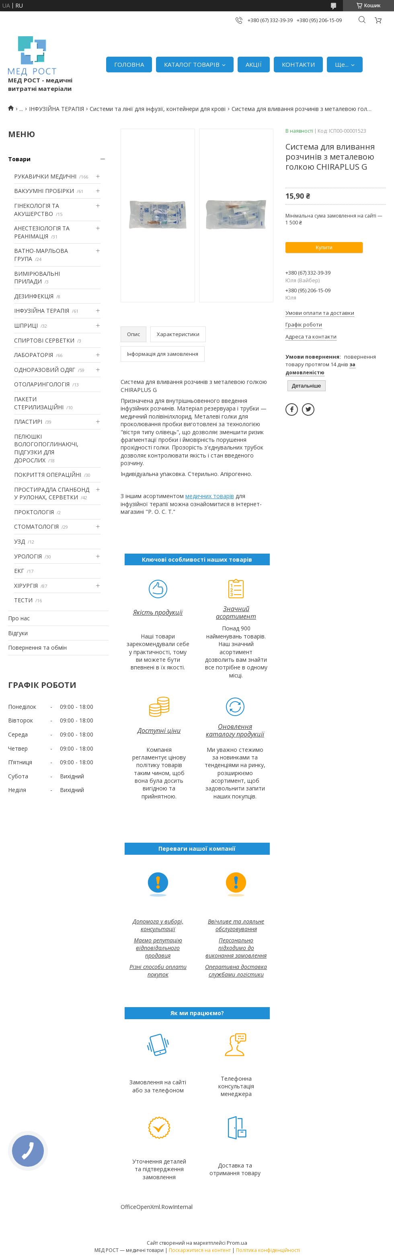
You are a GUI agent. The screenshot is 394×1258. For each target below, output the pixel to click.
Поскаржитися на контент (200, 1250)
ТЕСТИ (23, 600)
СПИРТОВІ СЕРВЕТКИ (44, 340)
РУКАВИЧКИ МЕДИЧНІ (45, 176)
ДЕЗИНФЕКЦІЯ (33, 296)
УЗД (19, 541)
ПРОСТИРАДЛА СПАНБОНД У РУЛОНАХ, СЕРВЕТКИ (51, 493)
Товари (19, 159)
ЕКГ (19, 571)
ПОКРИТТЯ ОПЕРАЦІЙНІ (47, 474)
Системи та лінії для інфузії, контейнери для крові (158, 109)
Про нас (19, 618)
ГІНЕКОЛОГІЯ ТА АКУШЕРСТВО (36, 210)
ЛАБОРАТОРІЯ (33, 355)
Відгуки (18, 633)
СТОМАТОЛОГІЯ (36, 526)
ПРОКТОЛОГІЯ (34, 512)
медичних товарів (209, 496)
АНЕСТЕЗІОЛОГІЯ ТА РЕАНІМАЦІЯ (42, 232)
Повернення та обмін (37, 647)
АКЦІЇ (254, 64)
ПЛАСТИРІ (28, 421)
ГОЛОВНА (129, 64)
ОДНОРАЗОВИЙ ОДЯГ (44, 370)
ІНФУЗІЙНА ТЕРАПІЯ (56, 109)
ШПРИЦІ (26, 325)
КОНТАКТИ (298, 64)
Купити (324, 247)
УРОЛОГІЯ (28, 556)
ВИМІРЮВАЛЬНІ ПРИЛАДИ (37, 277)
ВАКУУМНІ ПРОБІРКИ (44, 191)
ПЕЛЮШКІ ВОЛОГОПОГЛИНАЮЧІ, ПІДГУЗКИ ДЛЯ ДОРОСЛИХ (46, 448)
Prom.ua (237, 1242)
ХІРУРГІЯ (26, 585)
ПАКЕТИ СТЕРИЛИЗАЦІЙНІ (39, 403)
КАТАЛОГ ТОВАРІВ (192, 64)
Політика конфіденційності (268, 1250)
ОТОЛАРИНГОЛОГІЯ (42, 384)
